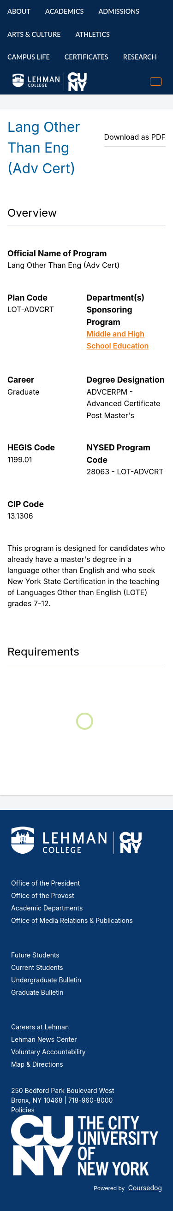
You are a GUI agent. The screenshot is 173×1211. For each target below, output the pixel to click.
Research (140, 57)
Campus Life (28, 57)
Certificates (86, 57)
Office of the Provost (42, 895)
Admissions (118, 11)
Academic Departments (47, 908)
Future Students (35, 955)
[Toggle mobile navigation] (156, 81)
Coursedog (145, 1188)
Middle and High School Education (118, 339)
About (18, 11)
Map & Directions (37, 1064)
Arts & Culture (34, 34)
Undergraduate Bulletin (46, 980)
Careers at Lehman (40, 1027)
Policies (23, 1110)
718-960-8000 (89, 1100)
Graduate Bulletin (37, 992)
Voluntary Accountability (48, 1052)
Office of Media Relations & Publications (72, 920)
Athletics (93, 34)
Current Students (37, 967)
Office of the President (45, 883)
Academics (64, 11)
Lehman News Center (44, 1039)
